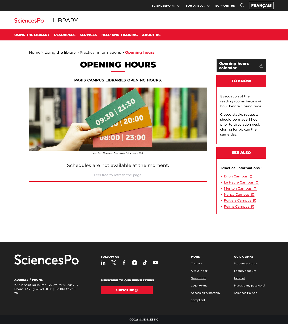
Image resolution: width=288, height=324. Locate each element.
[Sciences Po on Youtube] (155, 262)
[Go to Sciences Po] (29, 21)
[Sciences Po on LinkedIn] (103, 262)
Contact (196, 263)
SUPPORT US (225, 5)
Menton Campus (238, 188)
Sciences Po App (245, 293)
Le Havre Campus (239, 182)
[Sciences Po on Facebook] (124, 262)
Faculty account (245, 271)
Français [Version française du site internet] (261, 5)
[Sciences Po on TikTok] (145, 262)
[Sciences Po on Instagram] (134, 262)
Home (34, 52)
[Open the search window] (242, 5)
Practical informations (100, 52)
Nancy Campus (236, 195)
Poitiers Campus (237, 200)
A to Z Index (199, 271)
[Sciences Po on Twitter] (113, 262)
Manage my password (249, 285)
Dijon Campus (236, 176)
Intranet (239, 278)
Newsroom (198, 278)
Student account (245, 263)
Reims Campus (236, 206)
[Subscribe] (127, 290)
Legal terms (199, 285)
